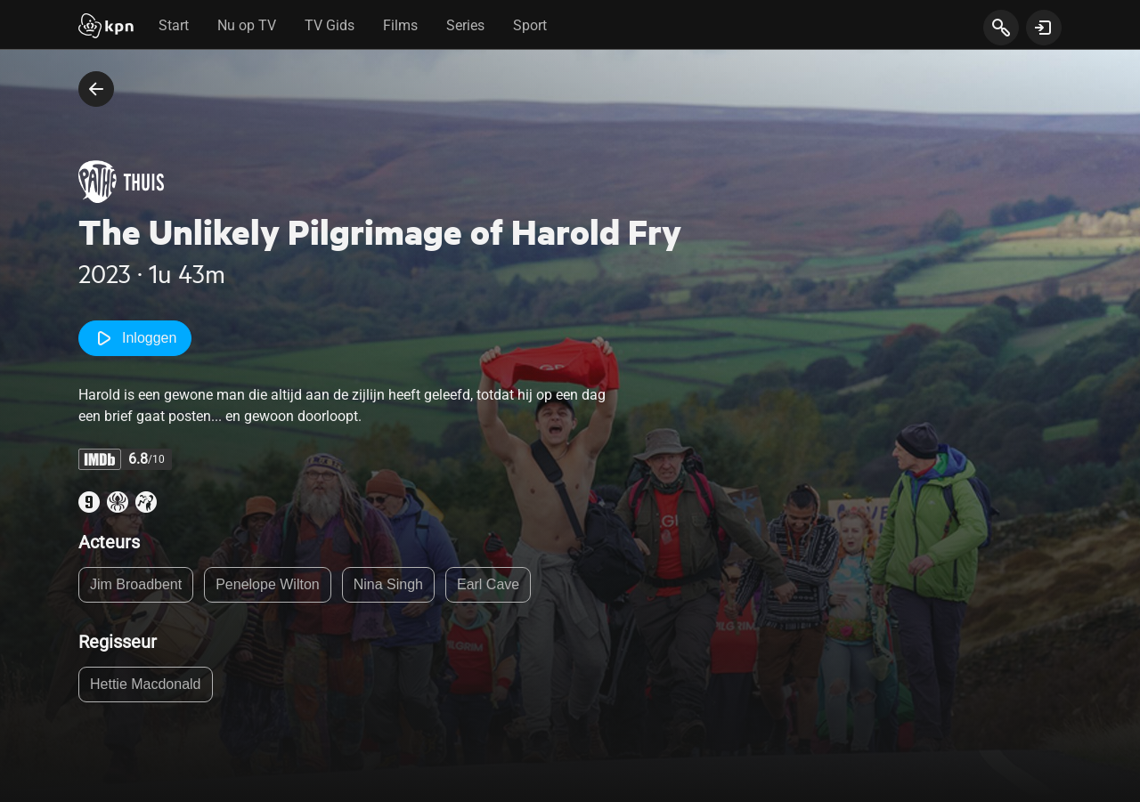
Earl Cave (488, 584)
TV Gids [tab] (329, 25)
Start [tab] (174, 25)
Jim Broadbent (136, 584)
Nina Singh (388, 584)
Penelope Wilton (268, 584)
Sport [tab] (530, 25)
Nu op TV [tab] (246, 25)
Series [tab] (465, 25)
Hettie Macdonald (145, 684)
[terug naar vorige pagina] (96, 89)
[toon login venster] (1044, 27)
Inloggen (135, 338)
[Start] (106, 27)
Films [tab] (400, 25)
